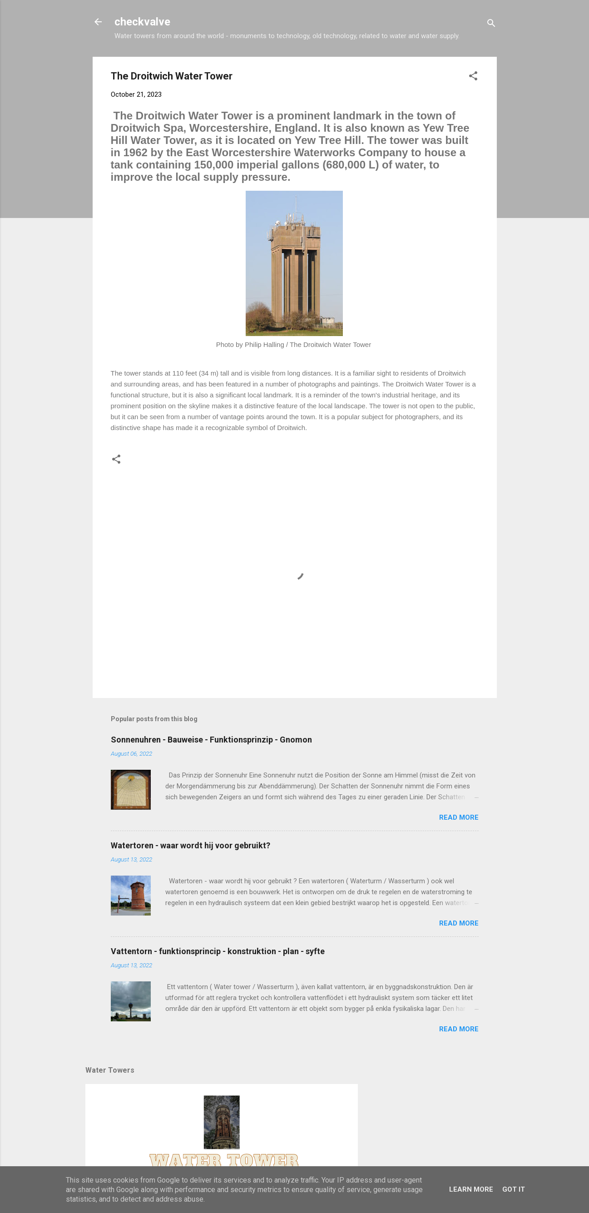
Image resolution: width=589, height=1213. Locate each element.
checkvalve (142, 21)
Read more (459, 817)
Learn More (471, 1189)
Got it (513, 1189)
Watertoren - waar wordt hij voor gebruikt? (190, 845)
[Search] (491, 25)
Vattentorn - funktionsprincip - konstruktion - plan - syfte (218, 951)
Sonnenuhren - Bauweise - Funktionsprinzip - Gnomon (211, 739)
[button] (473, 77)
